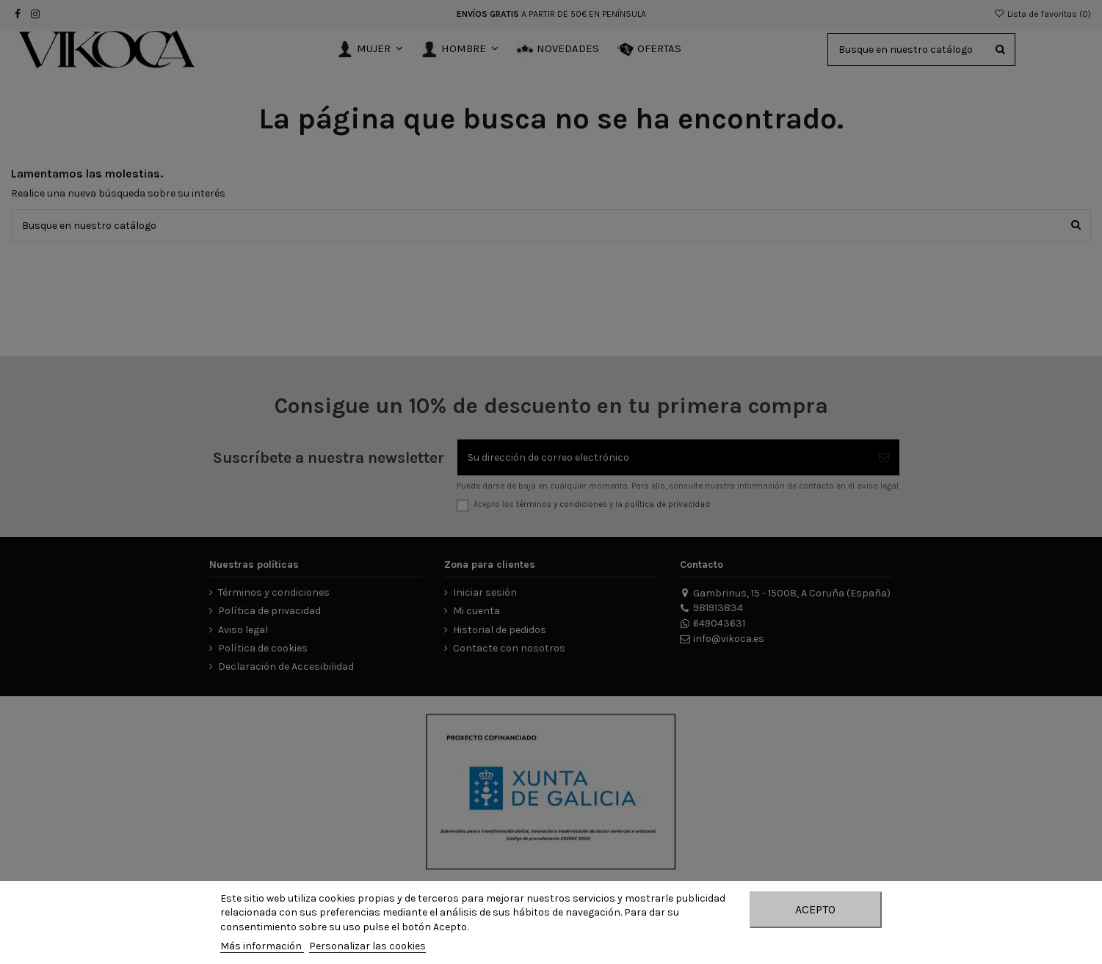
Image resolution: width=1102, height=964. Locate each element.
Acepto (815, 909)
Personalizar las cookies (367, 946)
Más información (262, 946)
